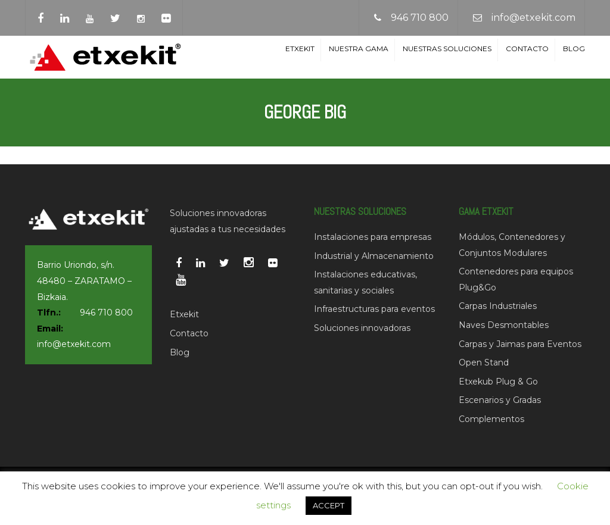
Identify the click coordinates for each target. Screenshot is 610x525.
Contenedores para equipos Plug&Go (516, 279)
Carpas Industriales (498, 306)
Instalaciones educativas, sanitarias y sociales (365, 282)
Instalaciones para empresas (372, 237)
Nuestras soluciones (447, 48)
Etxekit (300, 48)
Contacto (527, 48)
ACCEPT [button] (328, 505)
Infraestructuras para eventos (374, 309)
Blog (574, 48)
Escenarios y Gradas (500, 400)
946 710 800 (420, 17)
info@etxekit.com (533, 17)
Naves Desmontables (504, 325)
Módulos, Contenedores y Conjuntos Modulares (512, 245)
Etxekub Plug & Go (498, 381)
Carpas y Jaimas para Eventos (520, 344)
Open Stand (484, 362)
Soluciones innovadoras (362, 328)
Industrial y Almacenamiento (374, 256)
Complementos (491, 419)
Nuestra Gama (358, 48)
